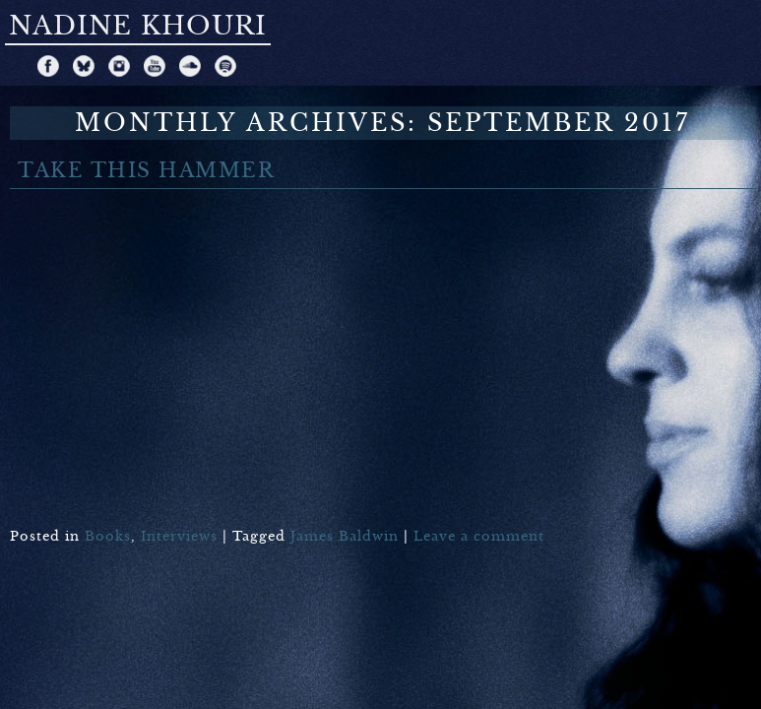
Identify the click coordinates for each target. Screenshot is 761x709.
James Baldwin (344, 536)
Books (108, 536)
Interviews (179, 536)
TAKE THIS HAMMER (146, 171)
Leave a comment (478, 536)
